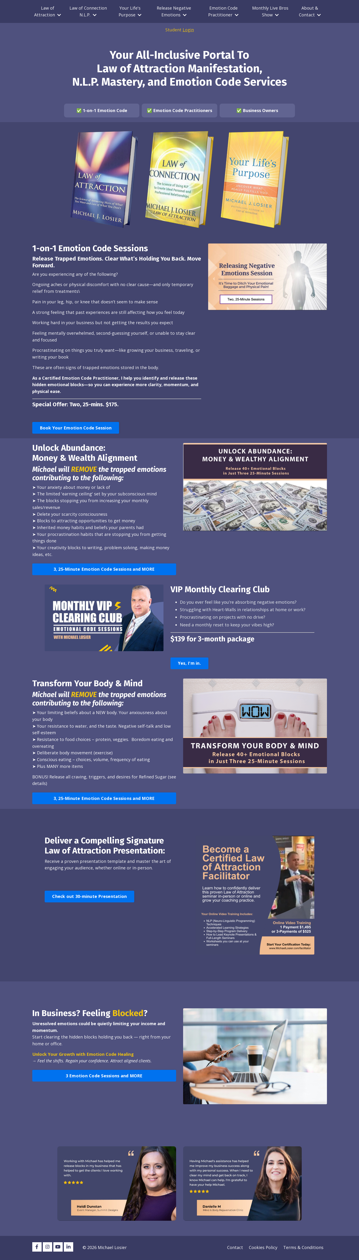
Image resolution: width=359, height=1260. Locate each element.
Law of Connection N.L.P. (88, 11)
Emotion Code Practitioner (223, 11)
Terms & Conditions (303, 1248)
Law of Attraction (47, 11)
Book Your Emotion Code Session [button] (76, 428)
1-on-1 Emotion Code (105, 110)
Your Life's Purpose (130, 11)
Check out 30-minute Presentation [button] (89, 897)
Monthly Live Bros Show (270, 11)
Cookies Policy (263, 1248)
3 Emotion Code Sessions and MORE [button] (104, 1076)
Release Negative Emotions (174, 11)
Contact (235, 1248)
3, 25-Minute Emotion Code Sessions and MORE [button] (104, 570)
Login (188, 30)
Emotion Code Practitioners (182, 110)
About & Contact (310, 11)
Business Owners (260, 110)
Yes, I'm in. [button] (189, 664)
